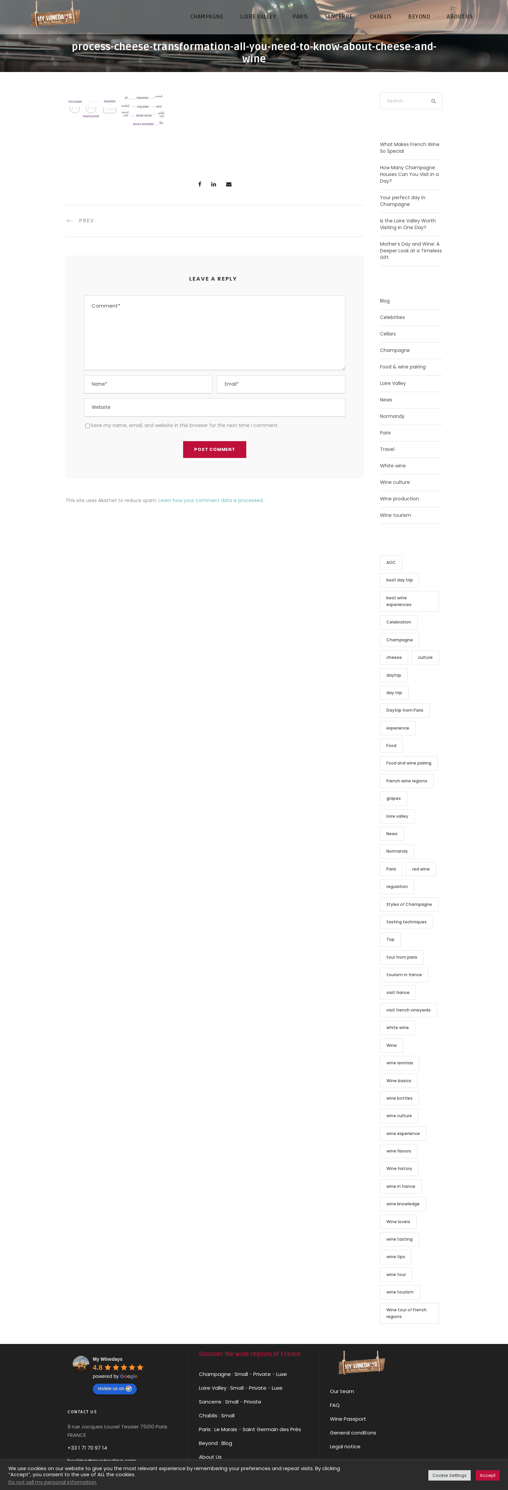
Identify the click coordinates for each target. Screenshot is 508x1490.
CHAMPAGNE (207, 16)
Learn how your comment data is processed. (211, 500)
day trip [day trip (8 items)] (394, 693)
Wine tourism (395, 515)
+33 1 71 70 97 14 (87, 1447)
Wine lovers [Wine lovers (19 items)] (398, 1222)
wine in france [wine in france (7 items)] (400, 1186)
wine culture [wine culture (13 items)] (399, 1116)
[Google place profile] (108, 1359)
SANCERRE (339, 16)
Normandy (392, 416)
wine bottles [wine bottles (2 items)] (399, 1098)
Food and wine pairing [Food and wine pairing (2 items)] (408, 763)
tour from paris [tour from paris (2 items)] (401, 957)
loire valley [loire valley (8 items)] (397, 816)
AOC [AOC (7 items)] (391, 562)
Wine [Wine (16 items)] (391, 1045)
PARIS (300, 16)
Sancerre (210, 1401)
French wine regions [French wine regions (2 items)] (406, 781)
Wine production (399, 498)
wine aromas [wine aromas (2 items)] (399, 1063)
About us (460, 16)
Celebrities (392, 317)
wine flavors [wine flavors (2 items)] (398, 1151)
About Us (210, 1456)
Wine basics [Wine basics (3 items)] (398, 1081)
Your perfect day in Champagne (402, 201)
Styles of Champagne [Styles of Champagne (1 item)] (409, 904)
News (386, 399)
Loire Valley (393, 383)
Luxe (281, 1374)
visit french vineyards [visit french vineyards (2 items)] (408, 1010)
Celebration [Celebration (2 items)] (398, 622)
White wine (393, 465)
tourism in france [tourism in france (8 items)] (404, 975)
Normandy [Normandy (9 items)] (397, 851)
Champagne (395, 350)
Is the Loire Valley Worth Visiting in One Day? (408, 224)
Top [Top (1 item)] (390, 939)
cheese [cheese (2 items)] (394, 657)
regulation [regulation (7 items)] (397, 886)
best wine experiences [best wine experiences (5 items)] (399, 601)
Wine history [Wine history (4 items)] (399, 1168)
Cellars (388, 333)
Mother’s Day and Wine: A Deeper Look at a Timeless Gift (411, 251)
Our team (342, 1391)
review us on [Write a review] (115, 1389)
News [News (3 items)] (391, 834)
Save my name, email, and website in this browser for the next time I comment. (185, 425)
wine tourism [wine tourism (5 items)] (400, 1292)
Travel (387, 449)
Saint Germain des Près (272, 1429)
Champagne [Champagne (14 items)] (399, 640)
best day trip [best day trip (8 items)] (399, 580)
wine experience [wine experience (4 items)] (403, 1133)
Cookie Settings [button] (449, 1475)
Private (262, 1374)
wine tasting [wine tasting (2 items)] (399, 1239)
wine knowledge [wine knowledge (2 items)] (403, 1204)
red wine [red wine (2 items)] (421, 869)
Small (241, 1374)
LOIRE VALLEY (258, 16)
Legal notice (345, 1446)
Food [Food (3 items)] (391, 745)
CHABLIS (381, 16)
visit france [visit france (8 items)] (398, 992)
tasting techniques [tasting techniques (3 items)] (406, 922)
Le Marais (225, 1429)
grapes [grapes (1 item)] (393, 798)
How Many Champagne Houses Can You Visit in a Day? (409, 174)
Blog (385, 300)
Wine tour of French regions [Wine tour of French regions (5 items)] (406, 1313)
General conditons (353, 1432)
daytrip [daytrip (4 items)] (393, 675)
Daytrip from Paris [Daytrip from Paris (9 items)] (404, 710)
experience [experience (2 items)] (397, 728)
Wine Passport (348, 1418)
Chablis (208, 1415)
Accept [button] (488, 1475)
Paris (385, 432)
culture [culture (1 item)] (425, 657)
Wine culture (395, 482)
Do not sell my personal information (52, 1482)
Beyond (419, 16)
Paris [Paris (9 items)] (391, 869)
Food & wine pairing (403, 366)
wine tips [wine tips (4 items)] (395, 1257)
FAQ (335, 1405)
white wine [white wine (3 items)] (397, 1027)
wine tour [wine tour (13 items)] (396, 1274)
